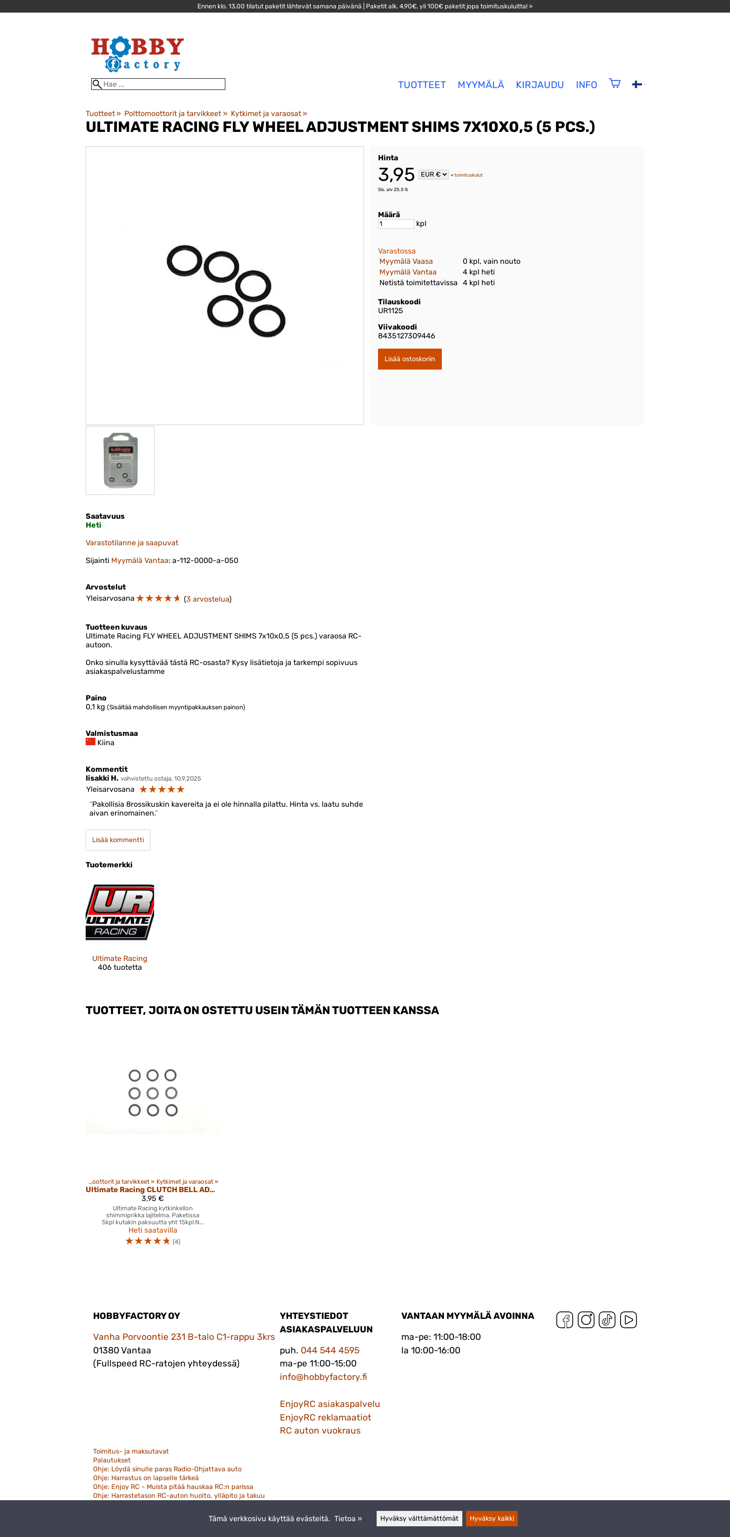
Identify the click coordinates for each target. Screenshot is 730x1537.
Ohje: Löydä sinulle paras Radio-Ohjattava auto (167, 1469)
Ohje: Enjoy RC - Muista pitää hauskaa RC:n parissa (173, 1487)
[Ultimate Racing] (120, 933)
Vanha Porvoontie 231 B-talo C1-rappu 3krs (184, 1336)
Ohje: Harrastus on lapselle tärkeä (146, 1478)
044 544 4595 (330, 1350)
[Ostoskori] (615, 89)
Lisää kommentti (118, 840)
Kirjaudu (540, 84)
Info (586, 84)
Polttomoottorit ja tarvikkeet (175, 113)
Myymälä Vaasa (406, 261)
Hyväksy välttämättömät (419, 1519)
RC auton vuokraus (320, 1430)
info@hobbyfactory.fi (323, 1377)
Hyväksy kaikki (492, 1519)
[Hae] (158, 84)
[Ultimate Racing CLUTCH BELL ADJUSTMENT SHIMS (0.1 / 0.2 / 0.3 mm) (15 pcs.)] (153, 1140)
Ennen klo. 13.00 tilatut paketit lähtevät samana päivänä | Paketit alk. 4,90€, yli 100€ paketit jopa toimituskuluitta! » (365, 6)
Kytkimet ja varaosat (269, 113)
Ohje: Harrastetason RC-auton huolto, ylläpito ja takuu (179, 1496)
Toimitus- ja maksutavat (131, 1451)
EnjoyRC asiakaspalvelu (330, 1404)
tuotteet (422, 84)
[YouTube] (628, 1321)
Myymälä (481, 84)
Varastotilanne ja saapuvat (132, 542)
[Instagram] (586, 1321)
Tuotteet (103, 113)
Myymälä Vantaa (408, 272)
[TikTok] (607, 1321)
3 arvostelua (207, 599)
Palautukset (112, 1460)
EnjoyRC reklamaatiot (326, 1417)
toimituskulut (468, 175)
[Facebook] (564, 1321)
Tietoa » (348, 1518)
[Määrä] (396, 224)
